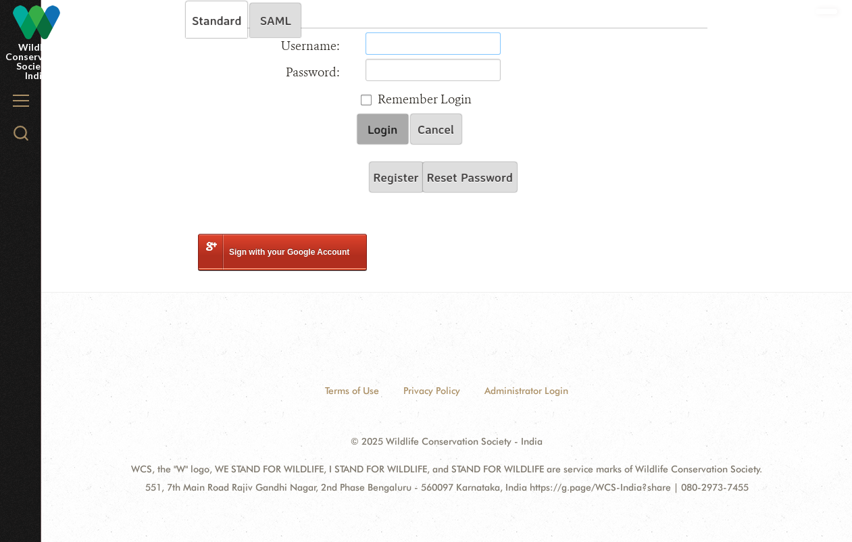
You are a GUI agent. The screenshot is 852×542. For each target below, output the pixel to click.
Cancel (436, 129)
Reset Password (470, 177)
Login (382, 129)
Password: (313, 72)
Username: (310, 46)
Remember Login (425, 99)
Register (396, 177)
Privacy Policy (431, 390)
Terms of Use (352, 390)
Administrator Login (526, 390)
